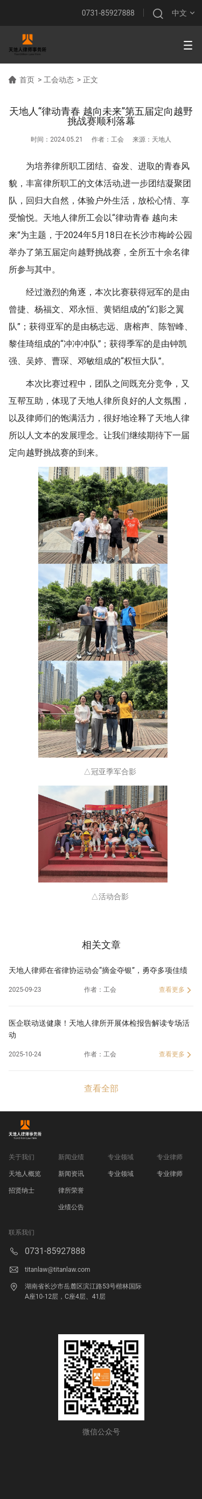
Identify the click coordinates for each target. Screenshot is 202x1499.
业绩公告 (71, 1207)
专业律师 (170, 1174)
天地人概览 (25, 1174)
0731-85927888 (108, 13)
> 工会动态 (56, 79)
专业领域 (121, 1174)
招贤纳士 (21, 1190)
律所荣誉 (71, 1190)
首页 (26, 79)
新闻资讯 (71, 1174)
